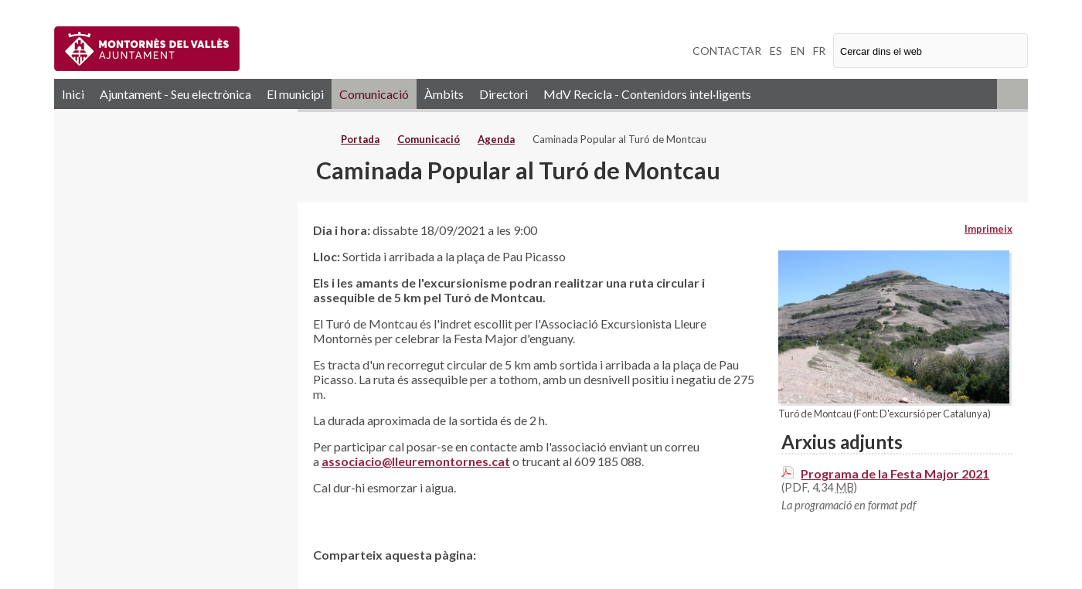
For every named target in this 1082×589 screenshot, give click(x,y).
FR (819, 50)
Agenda (496, 139)
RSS (1012, 94)
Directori (503, 94)
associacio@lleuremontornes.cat (416, 461)
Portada (360, 139)
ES (776, 50)
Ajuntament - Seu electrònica (175, 94)
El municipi (295, 94)
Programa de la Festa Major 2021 (895, 473)
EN (798, 50)
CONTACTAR (726, 50)
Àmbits (444, 94)
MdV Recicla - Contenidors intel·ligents (647, 94)
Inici (73, 94)
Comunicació (374, 94)
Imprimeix (988, 229)
